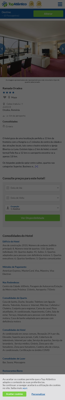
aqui (25, 388)
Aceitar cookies (14, 393)
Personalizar (38, 394)
